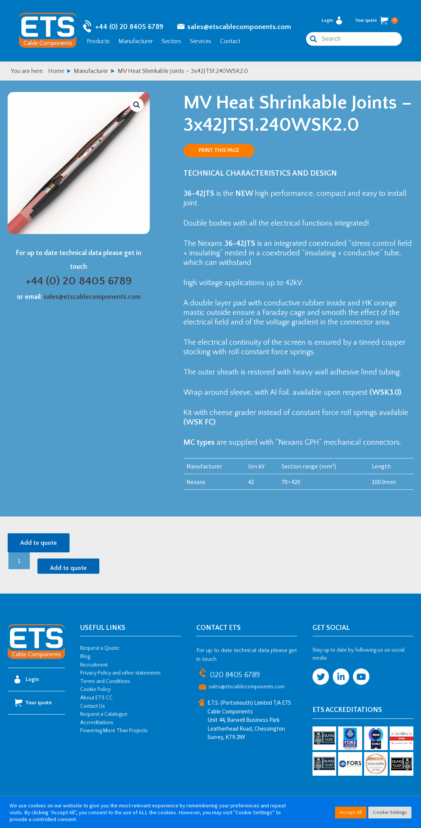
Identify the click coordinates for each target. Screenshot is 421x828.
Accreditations (96, 723)
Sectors (171, 41)
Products (98, 41)
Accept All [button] (351, 812)
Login (332, 20)
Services (200, 41)
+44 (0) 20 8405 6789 (129, 27)
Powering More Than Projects (114, 731)
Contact (230, 41)
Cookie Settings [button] (390, 812)
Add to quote (38, 542)
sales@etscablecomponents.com (239, 27)
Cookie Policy (95, 689)
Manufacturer (135, 41)
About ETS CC (96, 698)
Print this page (219, 150)
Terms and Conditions (105, 681)
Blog (85, 657)
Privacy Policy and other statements (120, 673)
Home (56, 71)
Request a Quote (99, 648)
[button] (137, 105)
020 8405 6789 (235, 675)
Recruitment (94, 665)
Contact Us (92, 706)
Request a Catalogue (104, 714)
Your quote (376, 20)
